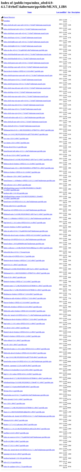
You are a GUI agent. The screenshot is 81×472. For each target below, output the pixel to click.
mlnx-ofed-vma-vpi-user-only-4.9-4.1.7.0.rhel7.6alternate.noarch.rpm (27, 101)
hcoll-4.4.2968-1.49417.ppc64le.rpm (16, 441)
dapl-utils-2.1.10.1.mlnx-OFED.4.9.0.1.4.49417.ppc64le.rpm (24, 323)
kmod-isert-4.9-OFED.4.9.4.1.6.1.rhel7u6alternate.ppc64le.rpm (25, 202)
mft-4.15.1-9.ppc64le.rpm (12, 462)
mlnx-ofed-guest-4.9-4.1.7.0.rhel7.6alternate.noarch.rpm (23, 80)
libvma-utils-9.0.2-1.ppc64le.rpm (15, 206)
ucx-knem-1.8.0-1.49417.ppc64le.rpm (16, 143)
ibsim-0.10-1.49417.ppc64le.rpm (15, 277)
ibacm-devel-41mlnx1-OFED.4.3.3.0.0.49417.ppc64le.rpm (23, 71)
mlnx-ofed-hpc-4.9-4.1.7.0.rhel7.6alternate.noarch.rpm (22, 92)
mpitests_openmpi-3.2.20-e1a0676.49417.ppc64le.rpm (22, 366)
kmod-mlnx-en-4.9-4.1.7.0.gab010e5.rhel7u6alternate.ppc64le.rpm (26, 395)
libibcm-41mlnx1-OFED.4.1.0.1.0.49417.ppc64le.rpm (22, 172)
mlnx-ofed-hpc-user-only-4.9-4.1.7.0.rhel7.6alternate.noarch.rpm (26, 67)
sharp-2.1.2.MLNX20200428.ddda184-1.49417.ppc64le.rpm (24, 412)
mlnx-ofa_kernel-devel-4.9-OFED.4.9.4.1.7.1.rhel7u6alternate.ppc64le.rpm (29, 450)
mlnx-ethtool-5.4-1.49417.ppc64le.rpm (17, 340)
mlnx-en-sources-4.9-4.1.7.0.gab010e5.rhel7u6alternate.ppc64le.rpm (27, 437)
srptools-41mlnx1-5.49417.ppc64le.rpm (17, 227)
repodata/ (7, 21)
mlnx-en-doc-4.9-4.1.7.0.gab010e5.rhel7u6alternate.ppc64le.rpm (25, 50)
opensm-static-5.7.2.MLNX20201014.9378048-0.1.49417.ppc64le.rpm (28, 286)
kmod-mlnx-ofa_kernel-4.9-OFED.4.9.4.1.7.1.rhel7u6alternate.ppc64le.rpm (29, 416)
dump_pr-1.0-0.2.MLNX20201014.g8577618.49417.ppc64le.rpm (26, 134)
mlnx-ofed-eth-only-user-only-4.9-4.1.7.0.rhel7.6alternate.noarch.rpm (27, 25)
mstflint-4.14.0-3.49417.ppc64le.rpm (16, 433)
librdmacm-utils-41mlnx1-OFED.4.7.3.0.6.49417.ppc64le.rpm (25, 298)
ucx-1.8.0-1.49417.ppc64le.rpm (14, 403)
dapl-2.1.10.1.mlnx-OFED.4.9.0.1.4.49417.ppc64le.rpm (22, 374)
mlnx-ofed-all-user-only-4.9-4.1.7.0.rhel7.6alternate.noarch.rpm (25, 122)
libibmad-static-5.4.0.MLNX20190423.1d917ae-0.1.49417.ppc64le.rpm (28, 214)
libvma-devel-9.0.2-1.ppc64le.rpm (15, 147)
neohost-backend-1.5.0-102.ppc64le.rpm (17, 458)
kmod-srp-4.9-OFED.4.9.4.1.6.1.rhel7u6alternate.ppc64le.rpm (25, 239)
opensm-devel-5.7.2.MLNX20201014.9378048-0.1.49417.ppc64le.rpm (28, 378)
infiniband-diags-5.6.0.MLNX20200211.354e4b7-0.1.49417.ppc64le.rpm (28, 382)
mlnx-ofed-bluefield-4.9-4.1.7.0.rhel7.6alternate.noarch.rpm (24, 59)
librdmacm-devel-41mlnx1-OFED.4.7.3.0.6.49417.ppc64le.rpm (25, 319)
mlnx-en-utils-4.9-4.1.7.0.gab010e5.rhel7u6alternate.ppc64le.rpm (26, 231)
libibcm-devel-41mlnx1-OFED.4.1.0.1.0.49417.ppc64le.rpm (24, 164)
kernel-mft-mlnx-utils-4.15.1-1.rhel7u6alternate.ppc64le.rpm (24, 117)
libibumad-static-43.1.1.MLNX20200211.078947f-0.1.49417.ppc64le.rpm (29, 168)
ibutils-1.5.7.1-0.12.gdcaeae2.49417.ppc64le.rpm (20, 424)
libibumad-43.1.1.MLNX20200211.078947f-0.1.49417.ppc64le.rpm (27, 273)
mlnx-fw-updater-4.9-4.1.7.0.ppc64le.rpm (18, 466)
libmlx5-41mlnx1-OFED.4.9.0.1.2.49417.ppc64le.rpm (22, 336)
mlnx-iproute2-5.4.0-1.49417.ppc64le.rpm (18, 399)
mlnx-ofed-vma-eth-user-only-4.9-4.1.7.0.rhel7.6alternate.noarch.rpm (27, 88)
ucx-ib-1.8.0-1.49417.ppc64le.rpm (15, 345)
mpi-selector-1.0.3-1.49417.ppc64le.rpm (17, 185)
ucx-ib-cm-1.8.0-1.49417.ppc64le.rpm (17, 155)
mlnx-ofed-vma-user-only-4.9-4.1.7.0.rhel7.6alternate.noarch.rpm (26, 96)
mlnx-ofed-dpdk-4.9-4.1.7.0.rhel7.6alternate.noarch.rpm (23, 46)
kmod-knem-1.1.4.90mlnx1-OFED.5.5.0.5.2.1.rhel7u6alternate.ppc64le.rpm (29, 180)
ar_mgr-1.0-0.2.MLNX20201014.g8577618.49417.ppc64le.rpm (25, 357)
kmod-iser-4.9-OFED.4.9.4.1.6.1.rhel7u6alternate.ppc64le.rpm (25, 210)
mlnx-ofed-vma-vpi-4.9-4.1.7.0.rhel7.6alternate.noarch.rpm (24, 113)
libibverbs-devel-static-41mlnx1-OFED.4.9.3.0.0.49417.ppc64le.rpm (27, 235)
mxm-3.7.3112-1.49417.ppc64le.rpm (16, 445)
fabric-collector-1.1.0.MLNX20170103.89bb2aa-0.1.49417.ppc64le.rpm (28, 248)
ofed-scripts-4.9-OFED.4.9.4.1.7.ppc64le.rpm (19, 256)
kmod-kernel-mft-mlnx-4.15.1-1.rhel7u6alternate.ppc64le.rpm (25, 151)
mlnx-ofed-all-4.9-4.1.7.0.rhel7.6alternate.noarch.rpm (22, 126)
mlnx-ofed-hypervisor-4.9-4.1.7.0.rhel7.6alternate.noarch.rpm (24, 84)
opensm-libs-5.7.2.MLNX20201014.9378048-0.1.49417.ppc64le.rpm (27, 290)
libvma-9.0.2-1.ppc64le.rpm (13, 391)
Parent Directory (9, 17)
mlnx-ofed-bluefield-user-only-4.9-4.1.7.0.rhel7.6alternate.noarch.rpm (27, 54)
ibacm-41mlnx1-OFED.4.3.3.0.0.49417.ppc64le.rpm (21, 302)
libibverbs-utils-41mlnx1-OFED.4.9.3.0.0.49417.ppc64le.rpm (24, 311)
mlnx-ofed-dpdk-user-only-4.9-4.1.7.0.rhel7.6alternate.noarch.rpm (26, 42)
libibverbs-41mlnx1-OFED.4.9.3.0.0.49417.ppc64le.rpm (23, 307)
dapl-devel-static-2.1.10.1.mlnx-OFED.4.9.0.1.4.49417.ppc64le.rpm (27, 349)
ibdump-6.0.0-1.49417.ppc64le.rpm (16, 420)
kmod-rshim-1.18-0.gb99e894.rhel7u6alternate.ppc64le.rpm (24, 244)
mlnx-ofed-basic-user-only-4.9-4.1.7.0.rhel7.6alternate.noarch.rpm (26, 33)
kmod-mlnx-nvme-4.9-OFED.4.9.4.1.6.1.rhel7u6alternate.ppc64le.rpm (27, 361)
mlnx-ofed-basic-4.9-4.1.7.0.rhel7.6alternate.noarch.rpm (23, 37)
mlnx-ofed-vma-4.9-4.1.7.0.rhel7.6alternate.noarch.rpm (22, 109)
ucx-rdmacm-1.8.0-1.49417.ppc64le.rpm (17, 176)
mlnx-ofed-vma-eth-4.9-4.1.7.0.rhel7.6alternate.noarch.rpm (24, 105)
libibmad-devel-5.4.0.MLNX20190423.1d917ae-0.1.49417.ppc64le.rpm (28, 159)
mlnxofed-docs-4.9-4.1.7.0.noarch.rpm (17, 252)
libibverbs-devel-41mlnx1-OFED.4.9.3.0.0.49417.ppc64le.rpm (25, 353)
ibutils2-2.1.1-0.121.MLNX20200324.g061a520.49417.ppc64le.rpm (27, 429)
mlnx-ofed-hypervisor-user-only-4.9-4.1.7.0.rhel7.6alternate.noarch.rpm (28, 75)
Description (76, 12)
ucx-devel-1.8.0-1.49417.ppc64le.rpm (16, 328)
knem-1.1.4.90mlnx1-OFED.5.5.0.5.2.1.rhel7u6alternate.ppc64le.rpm (27, 218)
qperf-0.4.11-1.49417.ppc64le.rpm (15, 265)
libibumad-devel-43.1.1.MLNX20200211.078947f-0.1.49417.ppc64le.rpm (29, 130)
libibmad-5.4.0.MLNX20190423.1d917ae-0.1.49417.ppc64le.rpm (26, 269)
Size (69, 12)
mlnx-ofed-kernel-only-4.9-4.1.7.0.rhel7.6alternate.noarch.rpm (25, 29)
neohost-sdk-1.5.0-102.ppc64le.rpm (16, 193)
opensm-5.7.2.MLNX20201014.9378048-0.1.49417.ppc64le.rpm (26, 408)
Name (29, 12)
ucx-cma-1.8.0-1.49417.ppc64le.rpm (16, 138)
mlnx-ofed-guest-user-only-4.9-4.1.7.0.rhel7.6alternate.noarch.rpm (26, 63)
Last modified (61, 12)
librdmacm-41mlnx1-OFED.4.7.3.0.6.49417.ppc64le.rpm (23, 294)
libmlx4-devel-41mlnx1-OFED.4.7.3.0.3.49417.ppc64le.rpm (24, 260)
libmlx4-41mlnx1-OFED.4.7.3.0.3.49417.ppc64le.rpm (22, 281)
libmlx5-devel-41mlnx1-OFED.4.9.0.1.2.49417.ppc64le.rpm (24, 332)
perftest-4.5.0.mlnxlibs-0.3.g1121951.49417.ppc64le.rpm (23, 370)
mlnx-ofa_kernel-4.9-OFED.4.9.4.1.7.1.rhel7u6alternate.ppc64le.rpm (27, 315)
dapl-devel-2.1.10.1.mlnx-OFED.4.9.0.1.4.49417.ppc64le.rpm (25, 223)
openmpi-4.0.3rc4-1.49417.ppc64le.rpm (17, 454)
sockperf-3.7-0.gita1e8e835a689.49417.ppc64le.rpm (21, 387)
